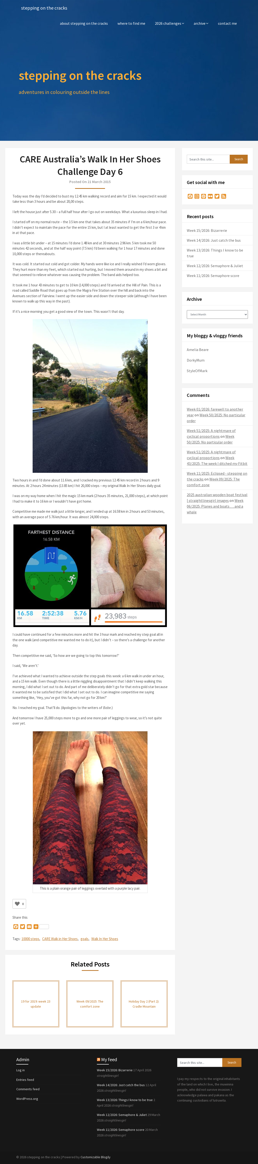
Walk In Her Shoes (104, 938)
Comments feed (28, 1089)
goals (84, 938)
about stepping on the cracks (84, 23)
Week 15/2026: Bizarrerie (207, 230)
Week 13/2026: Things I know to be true (125, 1100)
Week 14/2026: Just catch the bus (214, 240)
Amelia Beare (198, 349)
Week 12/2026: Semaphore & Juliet (215, 265)
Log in (20, 1070)
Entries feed (25, 1080)
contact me (227, 23)
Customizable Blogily (96, 1157)
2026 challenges (168, 23)
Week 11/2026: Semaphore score (213, 275)
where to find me (131, 23)
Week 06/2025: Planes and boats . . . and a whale (215, 506)
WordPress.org (27, 1098)
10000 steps (30, 938)
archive (199, 23)
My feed (109, 1059)
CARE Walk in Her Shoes (60, 938)
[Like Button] (17, 903)
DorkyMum (196, 360)
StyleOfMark (197, 370)
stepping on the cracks (44, 8)
